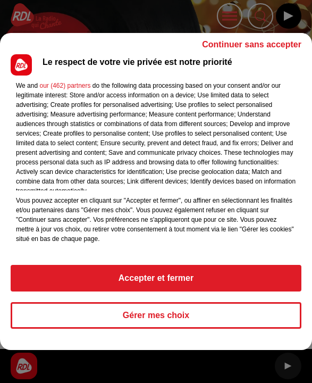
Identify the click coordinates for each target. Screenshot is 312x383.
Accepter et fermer (156, 277)
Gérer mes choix (156, 315)
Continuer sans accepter (251, 44)
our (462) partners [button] (64, 85)
